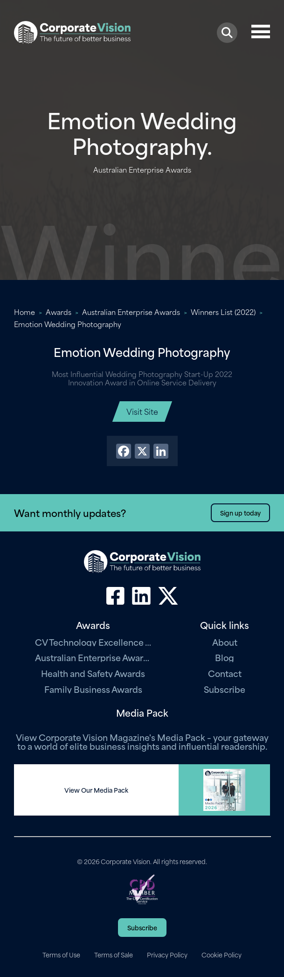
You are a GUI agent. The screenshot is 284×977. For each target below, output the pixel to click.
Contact (225, 673)
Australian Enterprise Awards (131, 311)
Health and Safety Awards (93, 673)
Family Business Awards (93, 688)
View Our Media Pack (96, 790)
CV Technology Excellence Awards (93, 641)
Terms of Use (61, 954)
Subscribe (224, 688)
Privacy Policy (167, 954)
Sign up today (240, 512)
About (224, 641)
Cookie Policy (221, 954)
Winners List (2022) (223, 311)
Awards (58, 311)
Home (24, 311)
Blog (224, 657)
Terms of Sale (113, 954)
